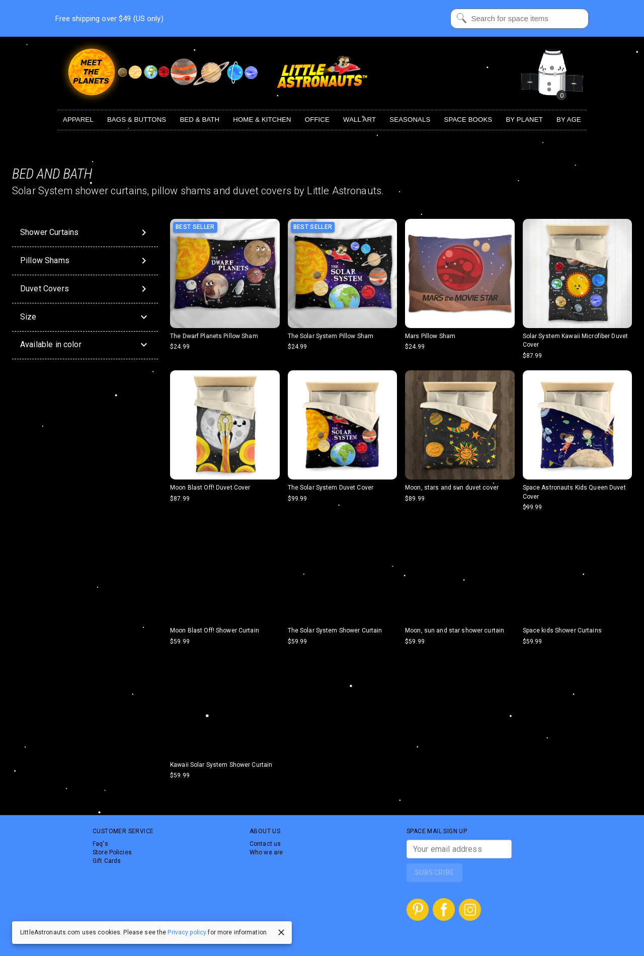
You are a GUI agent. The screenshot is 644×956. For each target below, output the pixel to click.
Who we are (266, 852)
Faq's (100, 843)
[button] (85, 317)
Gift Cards (107, 860)
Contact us (265, 843)
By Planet (524, 119)
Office (317, 119)
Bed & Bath (199, 119)
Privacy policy (187, 932)
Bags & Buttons (136, 119)
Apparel (78, 119)
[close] (281, 932)
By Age (568, 119)
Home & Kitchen (262, 119)
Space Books (468, 119)
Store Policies (112, 852)
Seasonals (409, 119)
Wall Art (359, 119)
